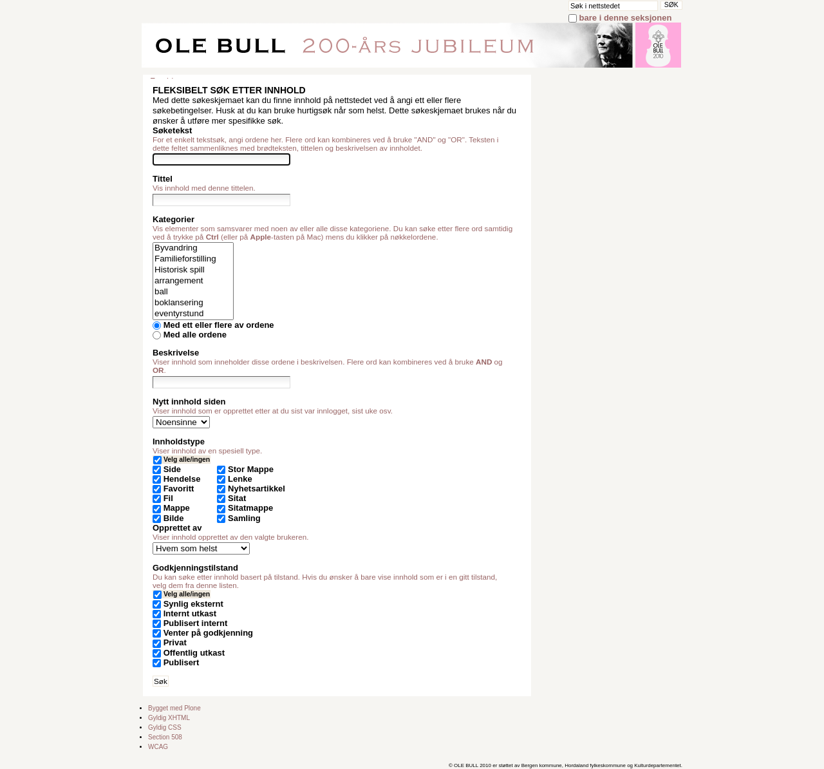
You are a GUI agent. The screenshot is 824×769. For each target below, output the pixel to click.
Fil (168, 498)
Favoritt (179, 488)
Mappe (177, 508)
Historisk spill (193, 270)
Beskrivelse (176, 352)
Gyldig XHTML (169, 717)
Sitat (237, 498)
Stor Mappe (251, 469)
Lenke (240, 479)
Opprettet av (177, 528)
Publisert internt (196, 623)
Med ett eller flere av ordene (219, 325)
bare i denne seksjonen (625, 18)
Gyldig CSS (165, 727)
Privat (175, 642)
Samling (244, 518)
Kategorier (173, 219)
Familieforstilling (193, 259)
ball (193, 292)
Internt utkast (190, 613)
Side (172, 469)
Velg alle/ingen (187, 459)
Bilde (174, 518)
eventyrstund (193, 314)
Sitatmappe (250, 508)
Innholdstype (179, 441)
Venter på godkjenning (208, 633)
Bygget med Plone (174, 708)
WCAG (158, 746)
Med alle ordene (195, 334)
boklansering (193, 303)
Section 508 (165, 737)
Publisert (182, 662)
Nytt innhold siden (189, 401)
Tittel (163, 179)
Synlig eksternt (193, 604)
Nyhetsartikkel (256, 488)
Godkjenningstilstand (195, 568)
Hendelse (182, 479)
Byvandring (193, 248)
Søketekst (172, 130)
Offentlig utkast (194, 653)
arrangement (193, 281)
